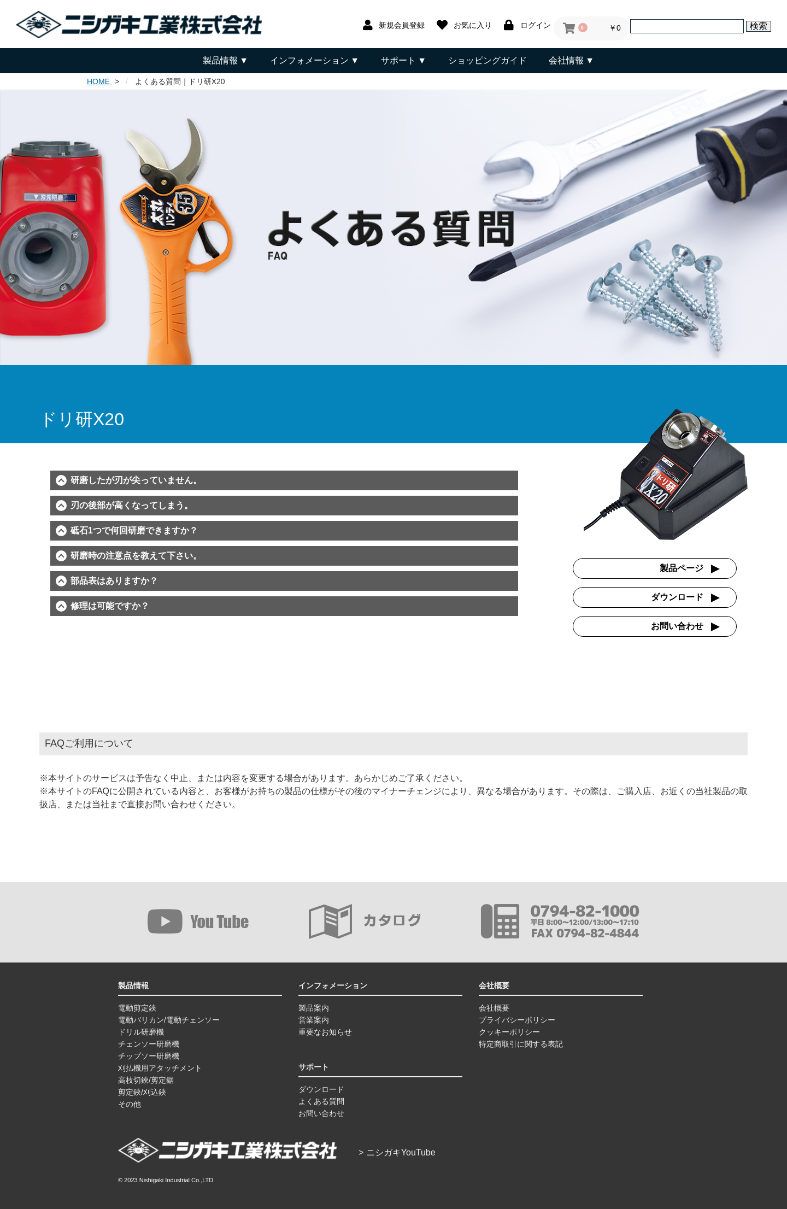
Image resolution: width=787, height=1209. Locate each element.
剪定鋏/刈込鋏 (142, 1092)
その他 (129, 1104)
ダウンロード (677, 597)
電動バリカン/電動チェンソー (169, 1020)
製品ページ (681, 568)
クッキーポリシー (509, 1032)
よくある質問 (321, 1101)
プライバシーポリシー (517, 1020)
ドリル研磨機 (141, 1032)
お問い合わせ (677, 626)
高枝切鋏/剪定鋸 (146, 1080)
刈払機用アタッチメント (160, 1068)
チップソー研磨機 (148, 1056)
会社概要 (494, 1007)
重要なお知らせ (325, 1032)
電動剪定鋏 (137, 1007)
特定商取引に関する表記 (521, 1044)
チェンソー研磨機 (148, 1044)
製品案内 (313, 1007)
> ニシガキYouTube (397, 1152)
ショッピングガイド (487, 60)
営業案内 (313, 1020)
